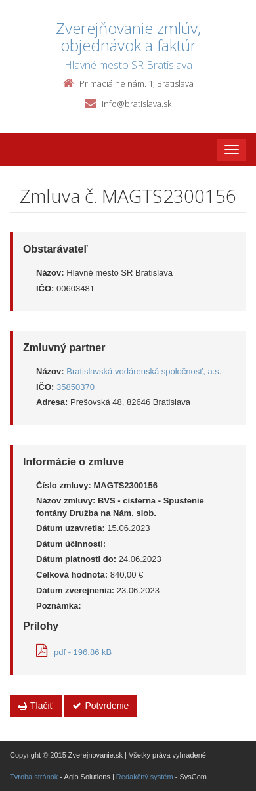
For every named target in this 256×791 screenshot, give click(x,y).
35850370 (75, 387)
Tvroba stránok (34, 776)
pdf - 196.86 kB (74, 652)
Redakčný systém (144, 776)
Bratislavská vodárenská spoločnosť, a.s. (143, 371)
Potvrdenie (100, 705)
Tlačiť (35, 705)
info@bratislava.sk (136, 104)
